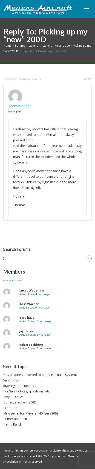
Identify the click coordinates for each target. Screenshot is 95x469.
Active (12, 281)
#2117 (88, 79)
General (34, 46)
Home (7, 46)
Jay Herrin (26, 331)
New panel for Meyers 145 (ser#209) (30, 413)
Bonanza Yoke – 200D (20, 402)
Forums (20, 46)
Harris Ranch (12, 424)
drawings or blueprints (19, 385)
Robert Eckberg (31, 345)
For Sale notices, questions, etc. (27, 391)
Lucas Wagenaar (32, 290)
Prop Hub (10, 408)
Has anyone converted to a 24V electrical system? (40, 374)
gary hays (26, 317)
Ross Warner (29, 304)
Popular (19, 281)
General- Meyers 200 (56, 46)
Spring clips (11, 380)
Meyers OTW (13, 397)
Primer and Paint (15, 419)
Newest (6, 281)
